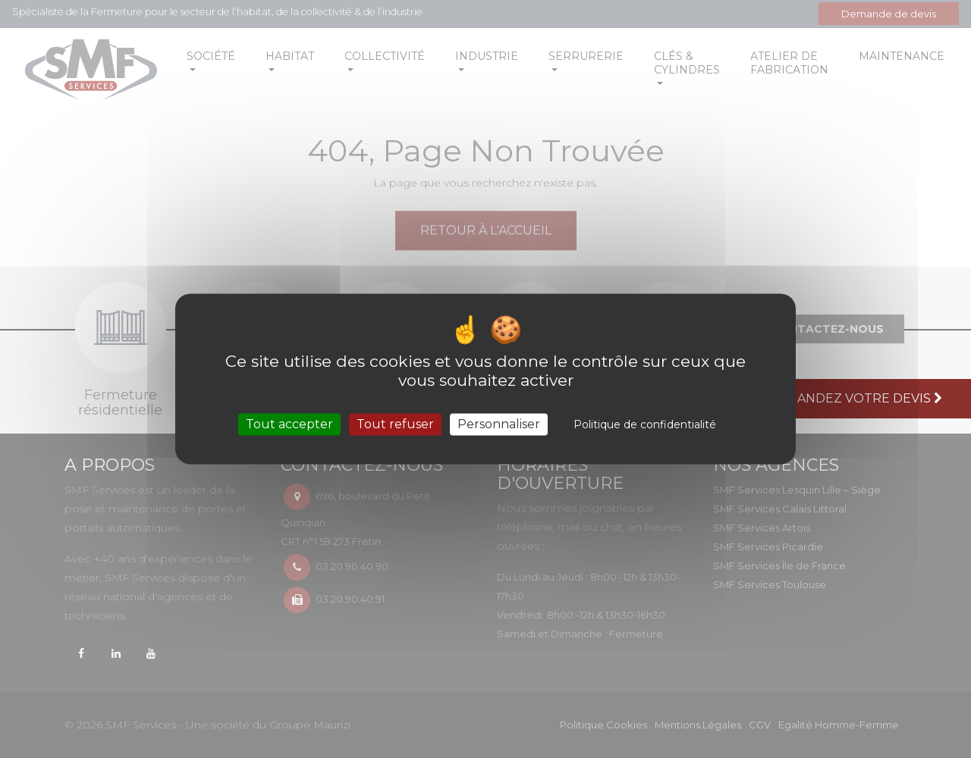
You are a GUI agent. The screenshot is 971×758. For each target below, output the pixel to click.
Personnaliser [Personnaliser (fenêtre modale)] (498, 424)
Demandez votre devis (857, 398)
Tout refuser (395, 424)
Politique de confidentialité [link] (644, 424)
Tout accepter (289, 424)
